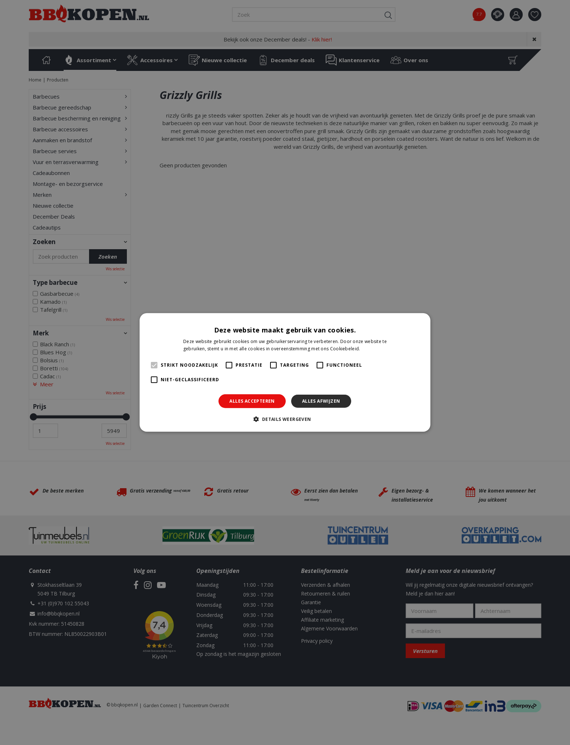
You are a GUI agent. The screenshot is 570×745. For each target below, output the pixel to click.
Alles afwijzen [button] (321, 401)
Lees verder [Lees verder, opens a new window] (374, 349)
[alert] (285, 372)
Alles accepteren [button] (251, 401)
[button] (285, 419)
